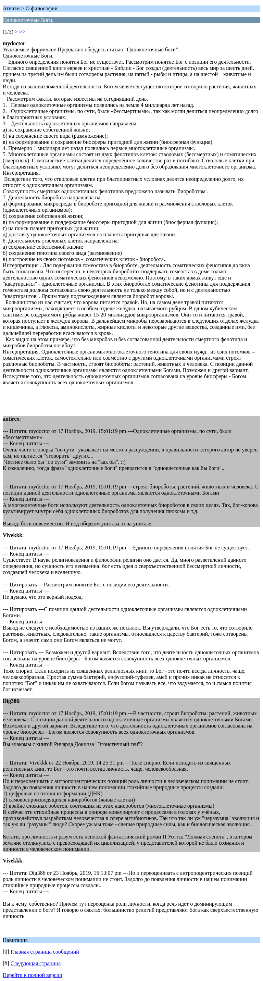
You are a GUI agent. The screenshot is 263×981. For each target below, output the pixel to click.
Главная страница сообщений (45, 952)
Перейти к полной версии (32, 975)
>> (22, 32)
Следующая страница (36, 963)
